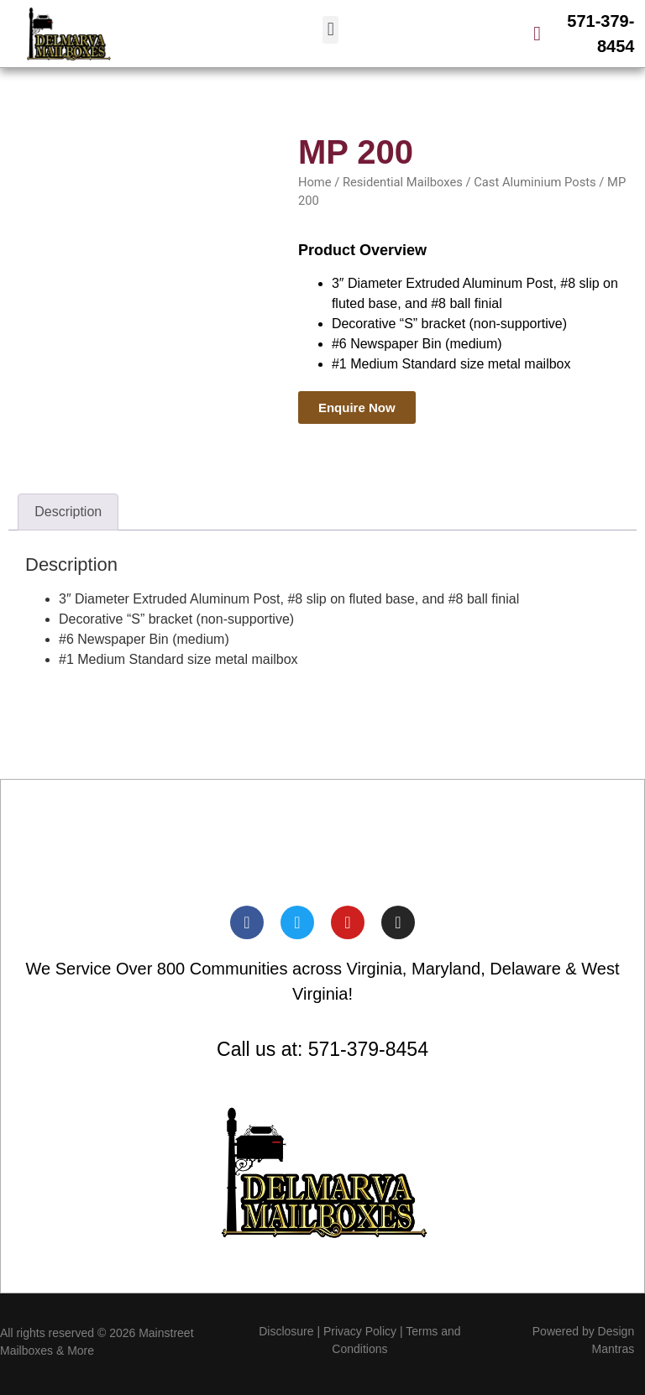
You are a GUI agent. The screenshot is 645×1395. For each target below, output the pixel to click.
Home (315, 182)
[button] (330, 30)
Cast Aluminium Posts (534, 182)
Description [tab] (68, 511)
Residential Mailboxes (403, 182)
